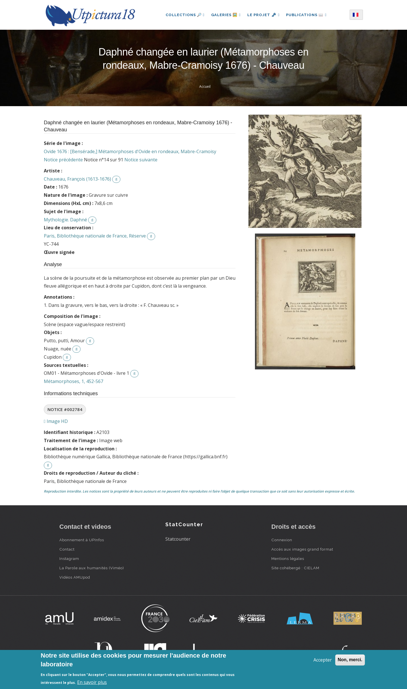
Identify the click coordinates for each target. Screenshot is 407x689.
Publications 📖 (306, 15)
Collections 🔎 (184, 15)
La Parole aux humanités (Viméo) (91, 568)
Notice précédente (63, 160)
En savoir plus (92, 682)
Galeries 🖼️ (226, 15)
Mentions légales (287, 558)
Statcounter (177, 539)
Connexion (281, 540)
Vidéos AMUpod (74, 577)
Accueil (205, 86)
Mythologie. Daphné (65, 220)
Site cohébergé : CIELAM (295, 568)
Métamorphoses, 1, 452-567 (73, 381)
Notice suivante (140, 160)
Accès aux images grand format (302, 549)
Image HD (56, 421)
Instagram (69, 558)
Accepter (322, 660)
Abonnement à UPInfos (81, 540)
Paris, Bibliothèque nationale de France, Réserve (95, 236)
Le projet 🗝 (263, 15)
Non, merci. (350, 659)
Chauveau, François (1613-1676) (77, 179)
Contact (67, 549)
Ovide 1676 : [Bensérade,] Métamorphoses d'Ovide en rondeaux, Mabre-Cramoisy (130, 151)
